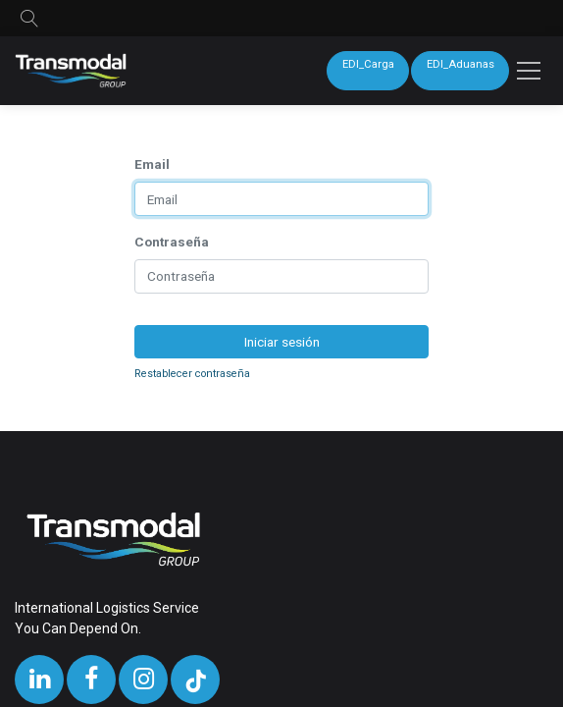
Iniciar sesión (282, 342)
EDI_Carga (368, 64)
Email (152, 164)
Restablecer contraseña (192, 373)
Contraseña (171, 241)
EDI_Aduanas (460, 64)
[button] (29, 18)
